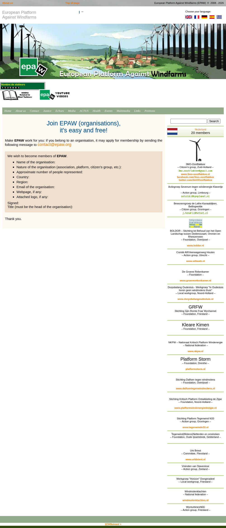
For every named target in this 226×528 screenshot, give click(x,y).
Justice (47, 110)
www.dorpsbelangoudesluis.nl (196, 299)
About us (20, 110)
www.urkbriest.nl (195, 459)
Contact (34, 110)
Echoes (59, 110)
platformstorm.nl (195, 369)
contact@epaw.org (54, 144)
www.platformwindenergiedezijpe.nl (195, 408)
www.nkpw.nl (195, 351)
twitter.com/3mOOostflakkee (195, 180)
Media (71, 110)
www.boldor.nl (195, 245)
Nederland (188, 131)
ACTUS (84, 110)
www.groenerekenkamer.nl (195, 280)
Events (109, 110)
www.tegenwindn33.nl (196, 427)
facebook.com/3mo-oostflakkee (195, 177)
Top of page (73, 3)
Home (7, 110)
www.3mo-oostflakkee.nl (195, 174)
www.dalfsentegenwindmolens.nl (195, 388)
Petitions (150, 110)
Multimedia (123, 110)
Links (137, 110)
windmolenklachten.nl (196, 500)
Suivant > (115, 524)
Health (97, 110)
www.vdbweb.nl (195, 261)
